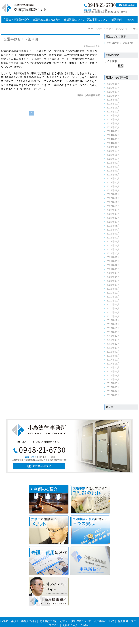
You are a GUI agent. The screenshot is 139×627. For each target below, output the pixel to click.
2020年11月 (113, 296)
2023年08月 (113, 166)
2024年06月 (113, 127)
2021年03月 (113, 281)
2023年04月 (113, 182)
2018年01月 (113, 355)
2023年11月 (113, 155)
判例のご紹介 (70, 618)
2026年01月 (113, 84)
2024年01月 (113, 147)
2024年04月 (113, 135)
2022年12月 (113, 198)
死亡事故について (97, 19)
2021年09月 (113, 257)
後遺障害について (74, 19)
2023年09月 (113, 162)
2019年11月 (113, 324)
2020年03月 (113, 308)
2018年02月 (113, 351)
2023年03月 (113, 186)
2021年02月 (113, 285)
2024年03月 (113, 139)
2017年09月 (113, 371)
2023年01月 (113, 194)
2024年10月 (113, 111)
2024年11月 (113, 107)
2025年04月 (113, 96)
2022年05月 (113, 225)
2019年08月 (113, 332)
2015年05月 (113, 395)
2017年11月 (113, 363)
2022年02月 (113, 237)
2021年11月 (113, 249)
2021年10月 (113, 253)
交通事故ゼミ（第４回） (22, 39)
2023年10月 (113, 159)
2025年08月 (113, 92)
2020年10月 (113, 300)
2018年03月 (113, 348)
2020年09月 (113, 304)
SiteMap (85, 618)
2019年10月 (113, 328)
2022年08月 (113, 214)
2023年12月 (113, 151)
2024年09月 (113, 115)
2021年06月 (113, 269)
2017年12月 (113, 359)
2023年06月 (113, 174)
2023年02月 (113, 190)
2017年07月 (113, 379)
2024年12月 (113, 103)
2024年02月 (113, 143)
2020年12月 (113, 292)
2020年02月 (113, 312)
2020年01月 (113, 316)
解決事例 (116, 19)
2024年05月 (113, 131)
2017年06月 (113, 383)
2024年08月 (113, 119)
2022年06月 (113, 222)
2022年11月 (113, 202)
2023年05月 (113, 178)
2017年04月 (113, 391)
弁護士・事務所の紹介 (16, 19)
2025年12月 (113, 88)
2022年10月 (113, 206)
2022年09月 (113, 210)
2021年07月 (113, 265)
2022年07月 (113, 218)
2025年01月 (113, 99)
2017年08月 (113, 375)
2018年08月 (113, 340)
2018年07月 (113, 344)
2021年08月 (113, 261)
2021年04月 (113, 277)
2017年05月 (113, 387)
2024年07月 (113, 123)
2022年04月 (113, 229)
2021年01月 (113, 288)
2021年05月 (113, 273)
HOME (4, 614)
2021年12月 (113, 245)
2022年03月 (113, 233)
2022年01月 (113, 241)
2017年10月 (113, 367)
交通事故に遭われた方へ (47, 19)
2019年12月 (113, 320)
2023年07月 (113, 170)
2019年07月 (113, 336)
